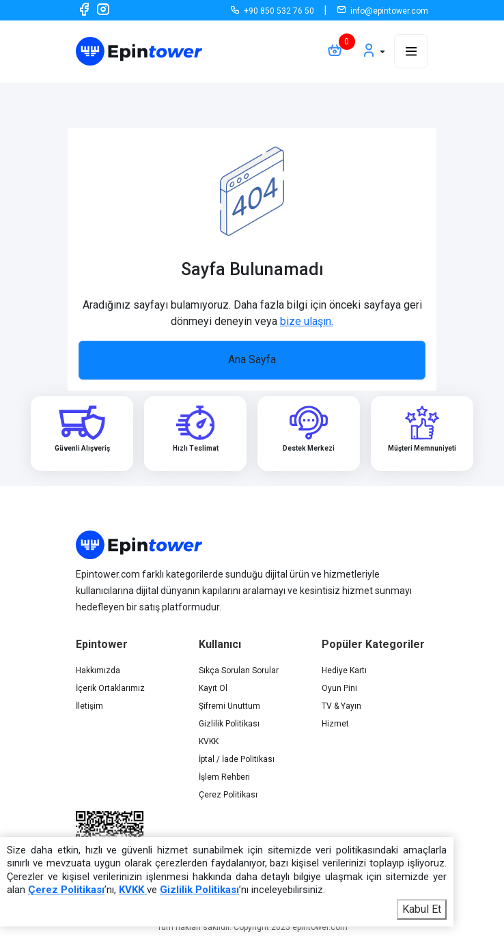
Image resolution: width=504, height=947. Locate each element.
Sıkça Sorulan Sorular (239, 670)
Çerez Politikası (228, 795)
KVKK (209, 741)
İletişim (89, 706)
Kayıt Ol (213, 688)
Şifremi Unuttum (229, 706)
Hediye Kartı (344, 670)
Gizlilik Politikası (229, 724)
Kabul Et (421, 909)
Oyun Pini (339, 688)
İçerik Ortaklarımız (110, 688)
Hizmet (335, 724)
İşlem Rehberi (224, 777)
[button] (373, 51)
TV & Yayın (341, 706)
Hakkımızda (98, 670)
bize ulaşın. (306, 321)
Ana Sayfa (252, 359)
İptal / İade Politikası (237, 759)
